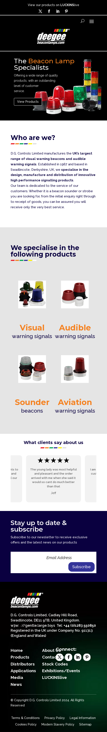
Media (17, 677)
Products (20, 657)
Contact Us (53, 657)
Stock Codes (55, 664)
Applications (23, 670)
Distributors (23, 664)
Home (17, 650)
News (16, 684)
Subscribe (81, 566)
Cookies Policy (26, 724)
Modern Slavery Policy (57, 724)
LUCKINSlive (54, 677)
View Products (28, 101)
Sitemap (85, 724)
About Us (51, 650)
